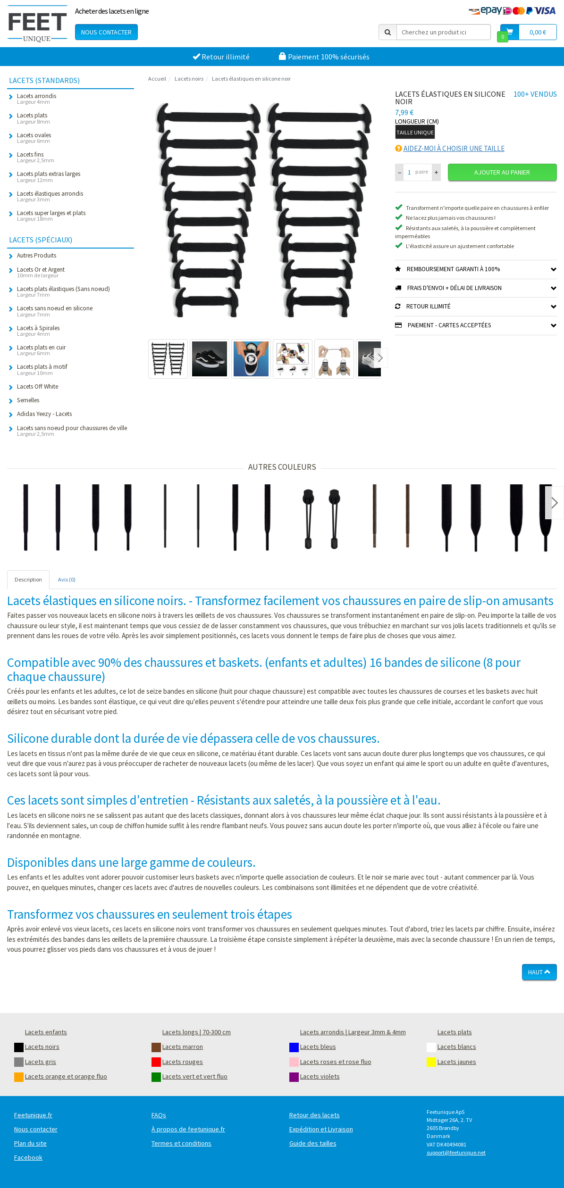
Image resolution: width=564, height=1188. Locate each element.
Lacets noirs (189, 78)
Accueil (157, 78)
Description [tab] (28, 579)
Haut (539, 972)
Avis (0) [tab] (67, 579)
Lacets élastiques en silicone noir (251, 78)
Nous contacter (106, 32)
